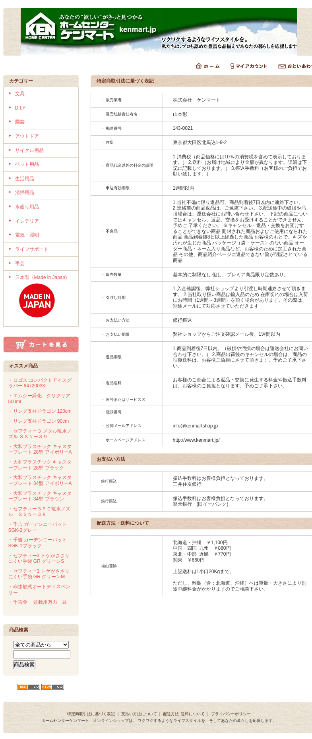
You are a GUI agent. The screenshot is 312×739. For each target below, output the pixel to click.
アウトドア (27, 136)
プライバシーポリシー (231, 714)
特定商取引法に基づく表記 (91, 714)
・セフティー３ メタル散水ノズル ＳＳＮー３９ (40, 434)
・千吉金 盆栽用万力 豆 (37, 602)
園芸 (20, 122)
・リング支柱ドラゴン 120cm (40, 411)
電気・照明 (27, 235)
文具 (20, 93)
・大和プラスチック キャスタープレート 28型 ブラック (40, 465)
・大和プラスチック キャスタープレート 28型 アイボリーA (40, 449)
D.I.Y (20, 108)
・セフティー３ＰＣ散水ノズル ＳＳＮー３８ (39, 512)
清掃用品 (24, 192)
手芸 (20, 263)
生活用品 (24, 178)
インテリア (27, 221)
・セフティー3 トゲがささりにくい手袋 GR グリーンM (39, 574)
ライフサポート (31, 249)
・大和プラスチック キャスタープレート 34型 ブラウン (40, 496)
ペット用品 (27, 164)
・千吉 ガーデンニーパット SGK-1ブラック (37, 542)
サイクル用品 (29, 150)
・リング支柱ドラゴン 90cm (38, 421)
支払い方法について (139, 714)
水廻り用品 (27, 207)
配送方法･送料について (184, 714)
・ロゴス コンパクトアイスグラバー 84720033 (40, 383)
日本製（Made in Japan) (44, 298)
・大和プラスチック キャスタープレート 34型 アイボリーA (40, 480)
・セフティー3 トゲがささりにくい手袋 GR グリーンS (39, 558)
